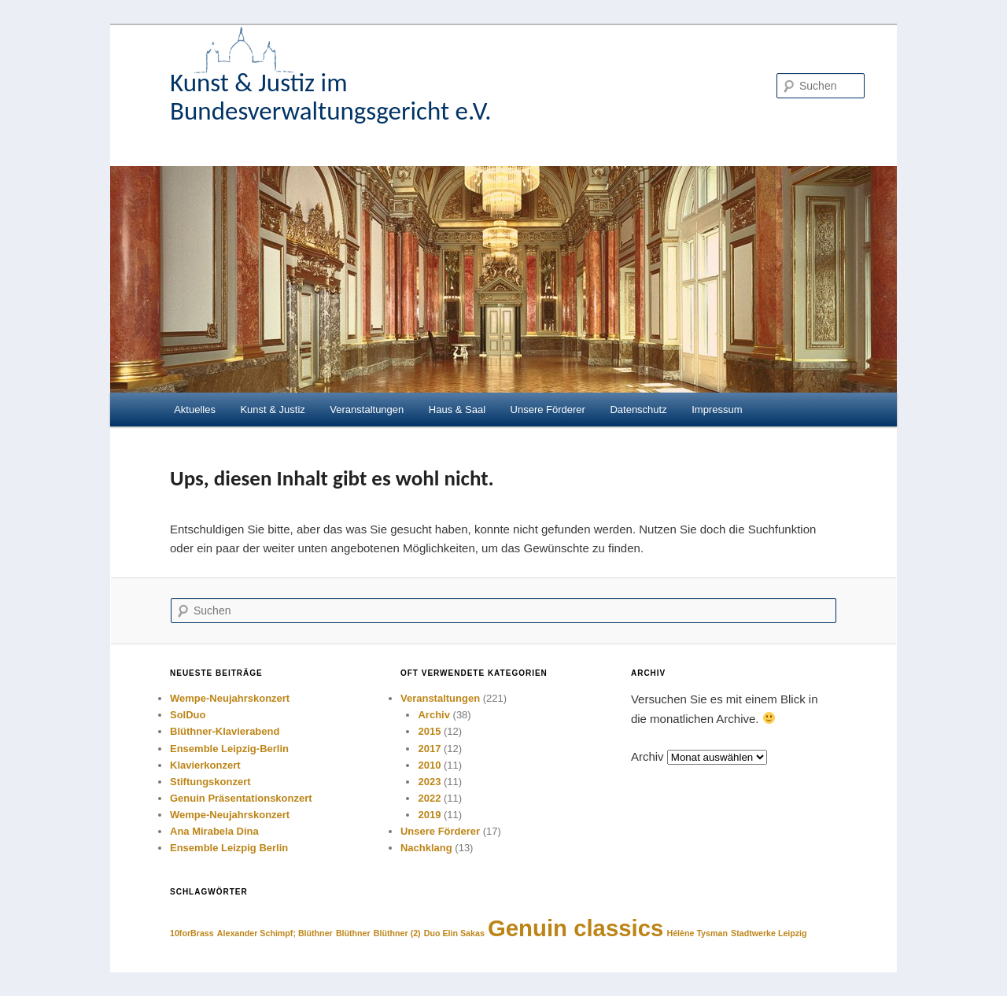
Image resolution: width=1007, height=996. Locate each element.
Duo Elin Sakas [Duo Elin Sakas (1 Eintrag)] (454, 933)
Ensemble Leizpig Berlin (229, 848)
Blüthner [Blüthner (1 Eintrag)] (353, 933)
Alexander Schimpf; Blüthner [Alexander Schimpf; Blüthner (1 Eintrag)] (275, 933)
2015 (429, 731)
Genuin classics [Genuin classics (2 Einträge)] (575, 928)
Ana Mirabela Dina (214, 831)
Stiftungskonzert (210, 782)
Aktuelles (195, 409)
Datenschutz (638, 409)
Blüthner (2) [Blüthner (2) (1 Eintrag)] (397, 933)
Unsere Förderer (548, 409)
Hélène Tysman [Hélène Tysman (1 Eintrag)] (697, 933)
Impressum (717, 409)
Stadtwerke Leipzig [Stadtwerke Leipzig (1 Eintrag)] (769, 933)
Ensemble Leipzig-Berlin (229, 748)
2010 (429, 765)
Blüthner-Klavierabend (224, 731)
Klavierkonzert (205, 765)
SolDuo (188, 715)
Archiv (433, 715)
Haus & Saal (457, 409)
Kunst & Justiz (272, 409)
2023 (429, 782)
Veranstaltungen (367, 409)
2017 (429, 748)
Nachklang (426, 848)
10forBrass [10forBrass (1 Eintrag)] (192, 933)
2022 (429, 798)
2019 (429, 815)
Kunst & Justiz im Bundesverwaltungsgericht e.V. (331, 97)
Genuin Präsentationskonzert (241, 798)
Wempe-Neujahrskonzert (230, 698)
